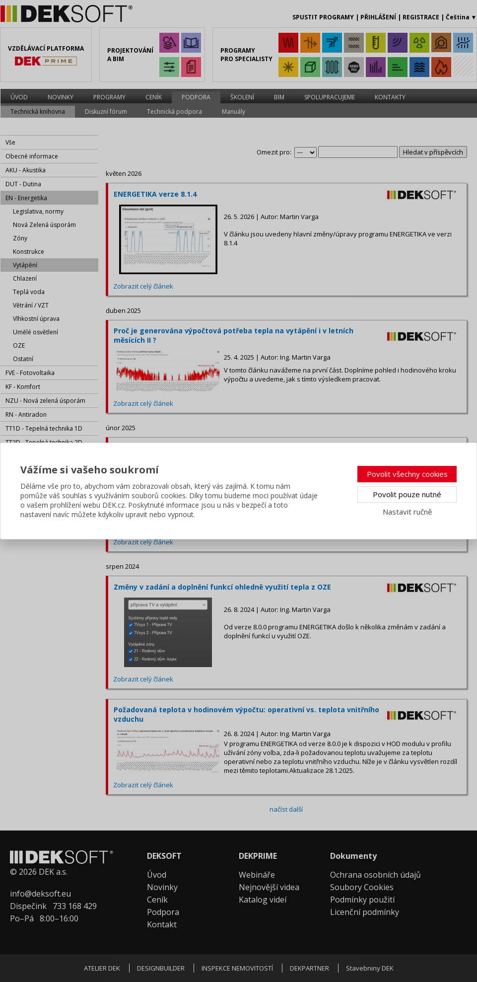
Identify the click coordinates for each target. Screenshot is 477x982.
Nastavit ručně (407, 512)
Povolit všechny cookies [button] (407, 474)
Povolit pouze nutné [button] (407, 494)
